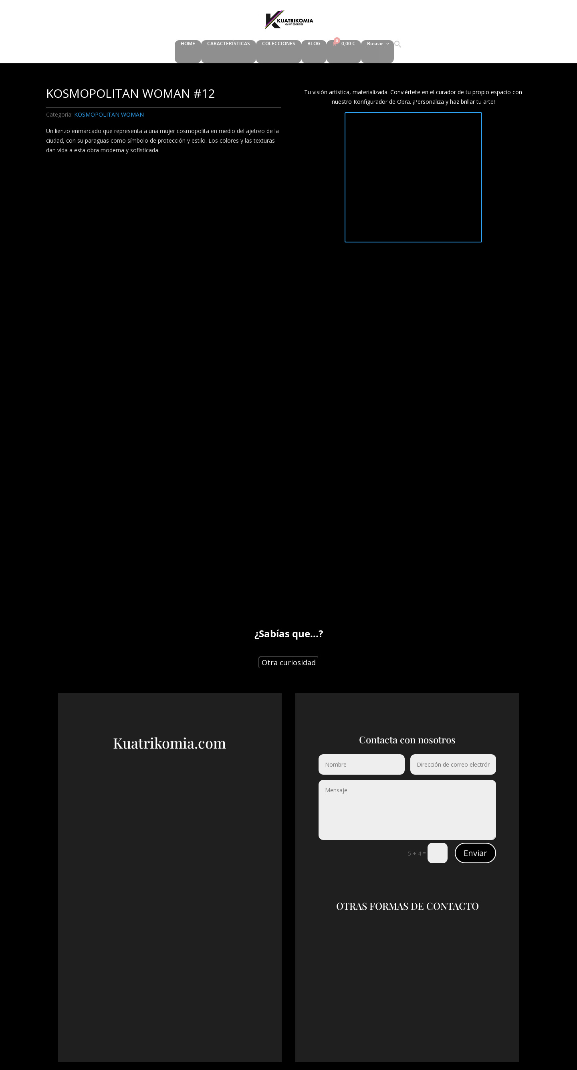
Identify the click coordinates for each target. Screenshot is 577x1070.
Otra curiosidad (289, 662)
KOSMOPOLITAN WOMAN (109, 114)
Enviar (475, 853)
